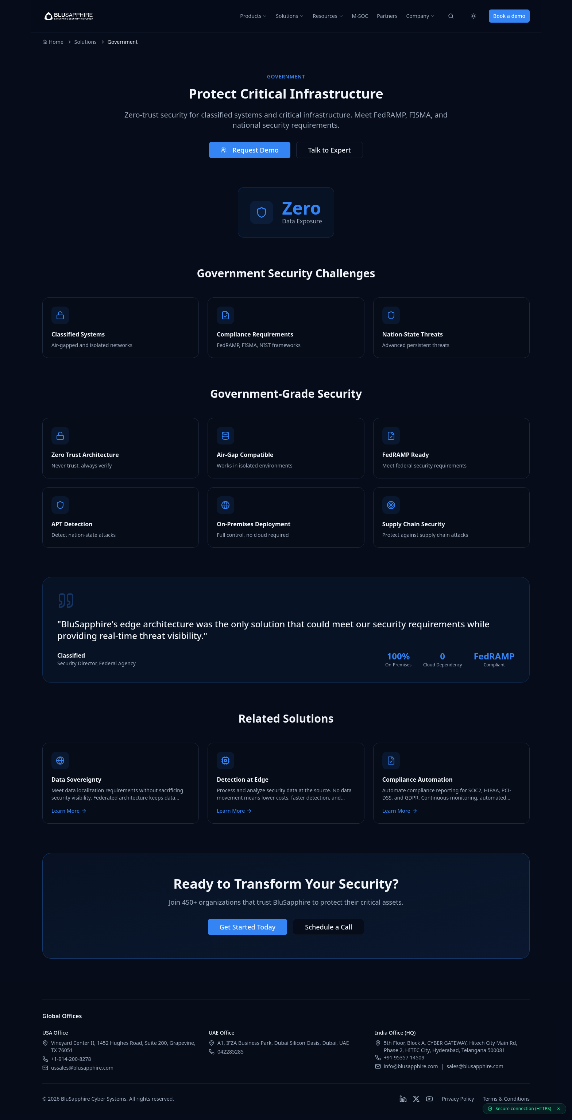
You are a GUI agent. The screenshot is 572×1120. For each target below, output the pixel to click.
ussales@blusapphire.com (82, 1067)
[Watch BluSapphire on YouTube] (429, 1098)
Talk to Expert (329, 150)
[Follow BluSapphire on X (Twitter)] (416, 1098)
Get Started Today (248, 927)
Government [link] (123, 41)
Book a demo (509, 15)
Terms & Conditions (506, 1098)
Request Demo (249, 150)
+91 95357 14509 (404, 1057)
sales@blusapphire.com (475, 1066)
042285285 (230, 1051)
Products (253, 15)
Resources (328, 15)
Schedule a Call (328, 927)
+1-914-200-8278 (71, 1058)
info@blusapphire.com (411, 1066)
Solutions (290, 15)
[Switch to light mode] (473, 16)
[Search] (451, 16)
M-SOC (360, 15)
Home (52, 41)
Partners (387, 15)
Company (420, 15)
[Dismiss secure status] (558, 1109)
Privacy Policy (458, 1098)
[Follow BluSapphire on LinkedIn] (403, 1098)
